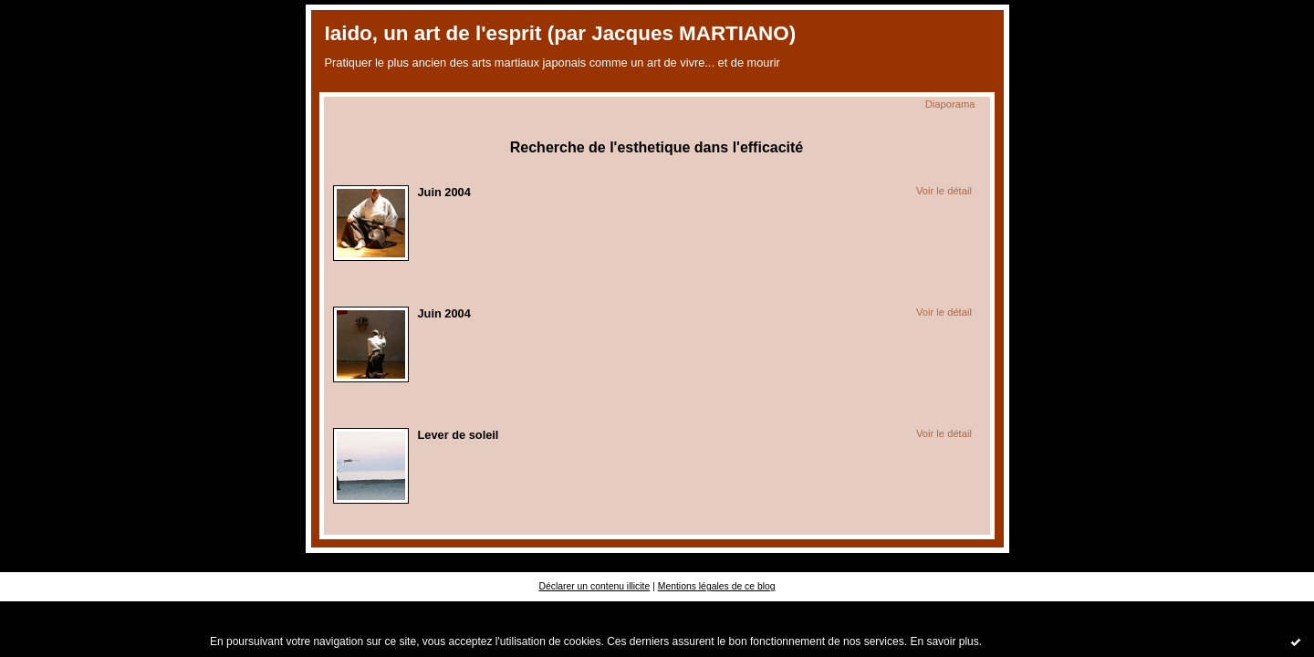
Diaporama (950, 104)
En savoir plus (944, 641)
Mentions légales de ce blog (717, 586)
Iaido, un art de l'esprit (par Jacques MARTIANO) (561, 33)
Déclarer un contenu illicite (594, 586)
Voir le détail (944, 190)
